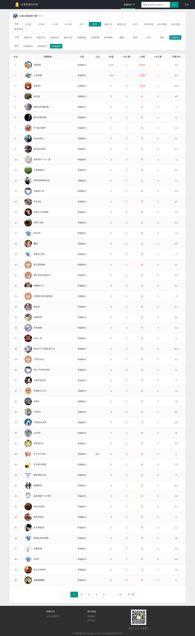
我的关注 (41, 37)
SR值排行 (42, 46)
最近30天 (121, 24)
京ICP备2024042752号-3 (113, 633)
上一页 (64, 594)
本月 (135, 24)
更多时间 (18, 29)
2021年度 (175, 24)
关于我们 (91, 620)
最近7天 (108, 24)
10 (120, 594)
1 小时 (55, 24)
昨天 (95, 24)
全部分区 (28, 37)
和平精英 (108, 37)
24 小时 (68, 24)
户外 (148, 37)
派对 (162, 37)
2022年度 (162, 24)
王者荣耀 (95, 37)
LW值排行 (56, 46)
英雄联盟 (81, 37)
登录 (187, 4)
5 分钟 (41, 24)
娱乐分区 (68, 37)
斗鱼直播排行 (52, 616)
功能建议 (91, 616)
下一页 (131, 594)
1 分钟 (28, 24)
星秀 (135, 37)
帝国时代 (175, 37)
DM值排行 (28, 46)
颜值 (122, 37)
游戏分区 (54, 37)
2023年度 (148, 24)
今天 (81, 24)
